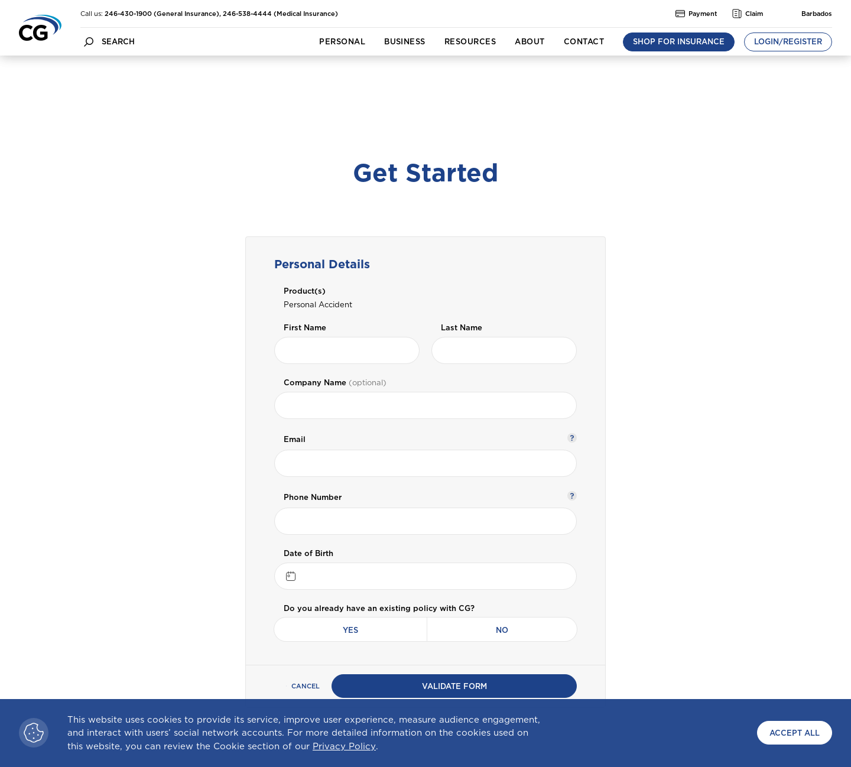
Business (405, 41)
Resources (470, 41)
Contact (584, 41)
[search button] (88, 42)
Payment (696, 13)
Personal (342, 41)
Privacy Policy (344, 746)
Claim (747, 13)
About (529, 41)
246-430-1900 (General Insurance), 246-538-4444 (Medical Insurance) (221, 13)
